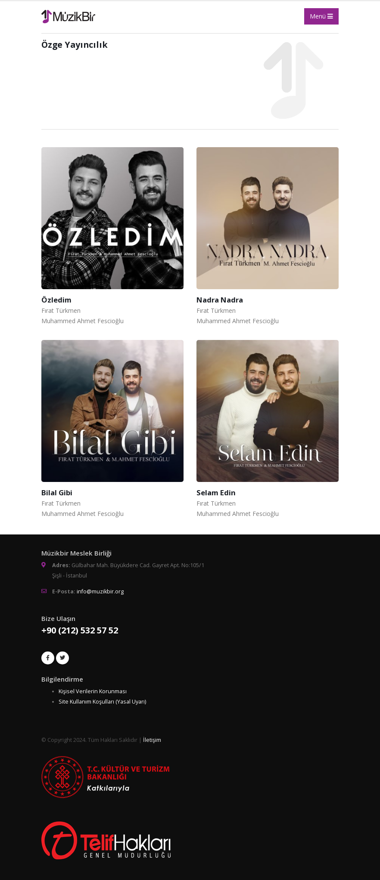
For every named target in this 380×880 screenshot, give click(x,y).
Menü (321, 16)
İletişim (152, 740)
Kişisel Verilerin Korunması (93, 691)
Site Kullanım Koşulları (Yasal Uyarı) (102, 701)
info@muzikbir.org (100, 591)
